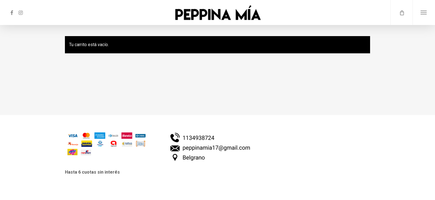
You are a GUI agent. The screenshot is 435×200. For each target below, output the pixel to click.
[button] (424, 12)
